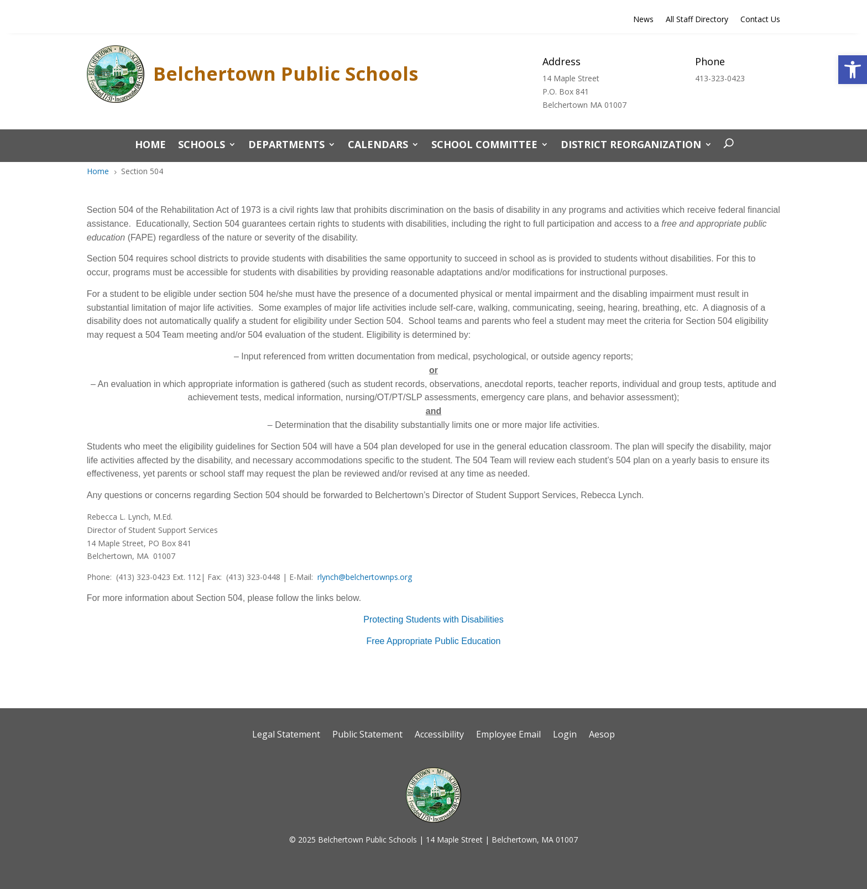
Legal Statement (286, 735)
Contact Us (760, 19)
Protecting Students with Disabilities (433, 619)
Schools (201, 145)
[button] (852, 69)
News (643, 19)
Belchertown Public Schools (285, 73)
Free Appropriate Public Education (434, 641)
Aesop (602, 735)
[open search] (725, 144)
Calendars (378, 145)
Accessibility (439, 735)
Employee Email (508, 735)
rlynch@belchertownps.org (364, 577)
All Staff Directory (697, 19)
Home (150, 145)
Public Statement (367, 735)
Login (565, 735)
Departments (286, 145)
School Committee (484, 145)
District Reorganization (631, 145)
